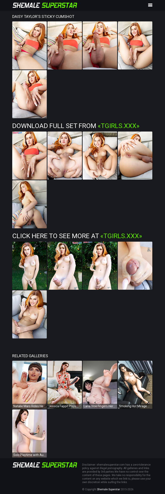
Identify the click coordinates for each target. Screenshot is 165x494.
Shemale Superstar (108, 489)
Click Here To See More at (77, 236)
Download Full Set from (75, 126)
